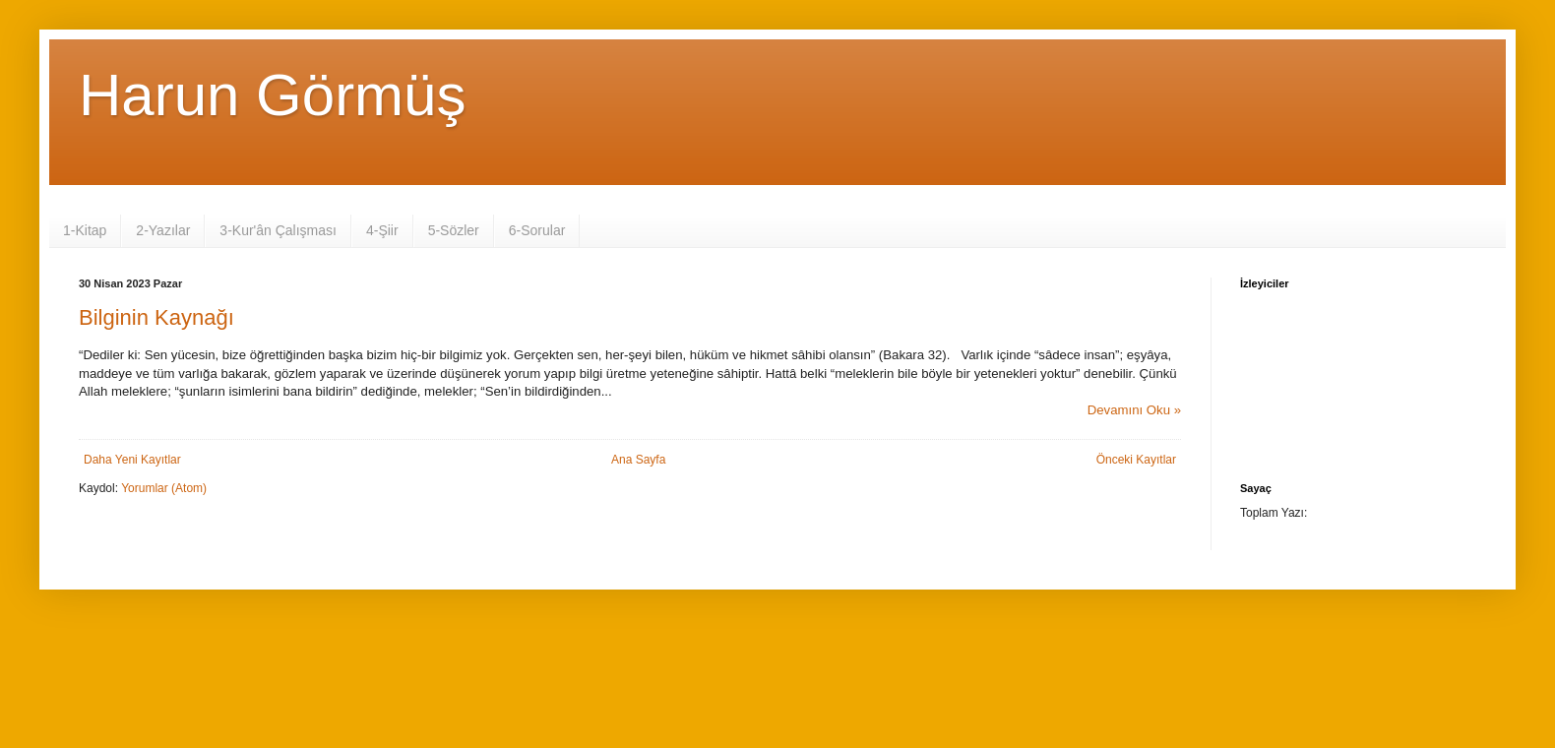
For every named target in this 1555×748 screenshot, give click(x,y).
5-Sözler (453, 230)
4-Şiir (382, 230)
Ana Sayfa (638, 460)
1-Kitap (84, 230)
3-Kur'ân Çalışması (278, 230)
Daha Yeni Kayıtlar (132, 460)
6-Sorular (537, 230)
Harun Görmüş (272, 95)
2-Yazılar (163, 230)
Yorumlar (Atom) (164, 488)
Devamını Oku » (1134, 410)
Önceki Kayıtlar (1136, 460)
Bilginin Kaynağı (156, 317)
